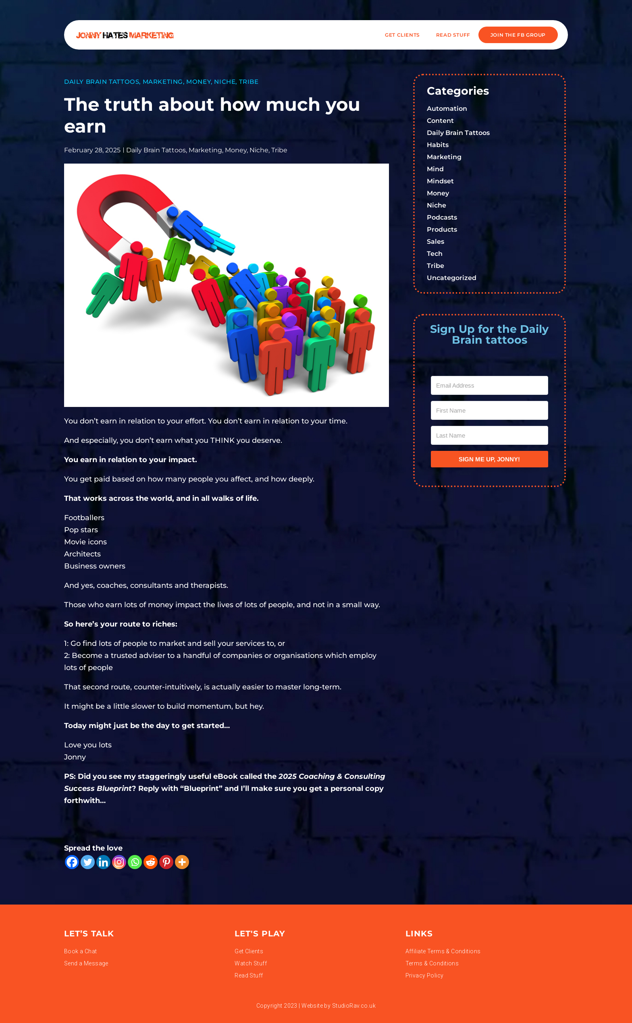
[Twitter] (88, 862)
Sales (435, 241)
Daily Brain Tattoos (101, 81)
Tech (435, 253)
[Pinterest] (166, 862)
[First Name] (490, 410)
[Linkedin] (103, 862)
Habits (438, 145)
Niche (224, 81)
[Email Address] (490, 385)
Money (198, 81)
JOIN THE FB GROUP (518, 35)
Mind (435, 169)
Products (442, 229)
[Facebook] (72, 862)
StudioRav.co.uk (354, 1005)
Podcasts (442, 217)
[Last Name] (490, 435)
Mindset (440, 181)
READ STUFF (453, 35)
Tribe (249, 81)
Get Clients (402, 35)
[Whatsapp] (135, 862)
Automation (447, 108)
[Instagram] (119, 862)
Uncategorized (451, 278)
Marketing (163, 81)
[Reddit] (150, 862)
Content (440, 121)
